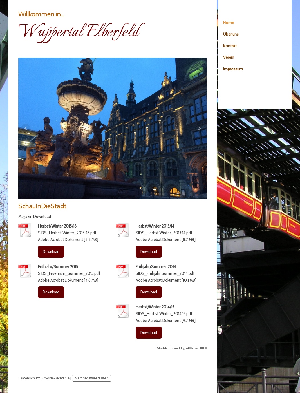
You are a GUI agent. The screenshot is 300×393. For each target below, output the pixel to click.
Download (51, 251)
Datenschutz (30, 378)
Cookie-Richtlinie (56, 378)
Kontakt (230, 45)
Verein (228, 57)
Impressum (233, 68)
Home (228, 22)
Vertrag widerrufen (91, 378)
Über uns (231, 34)
